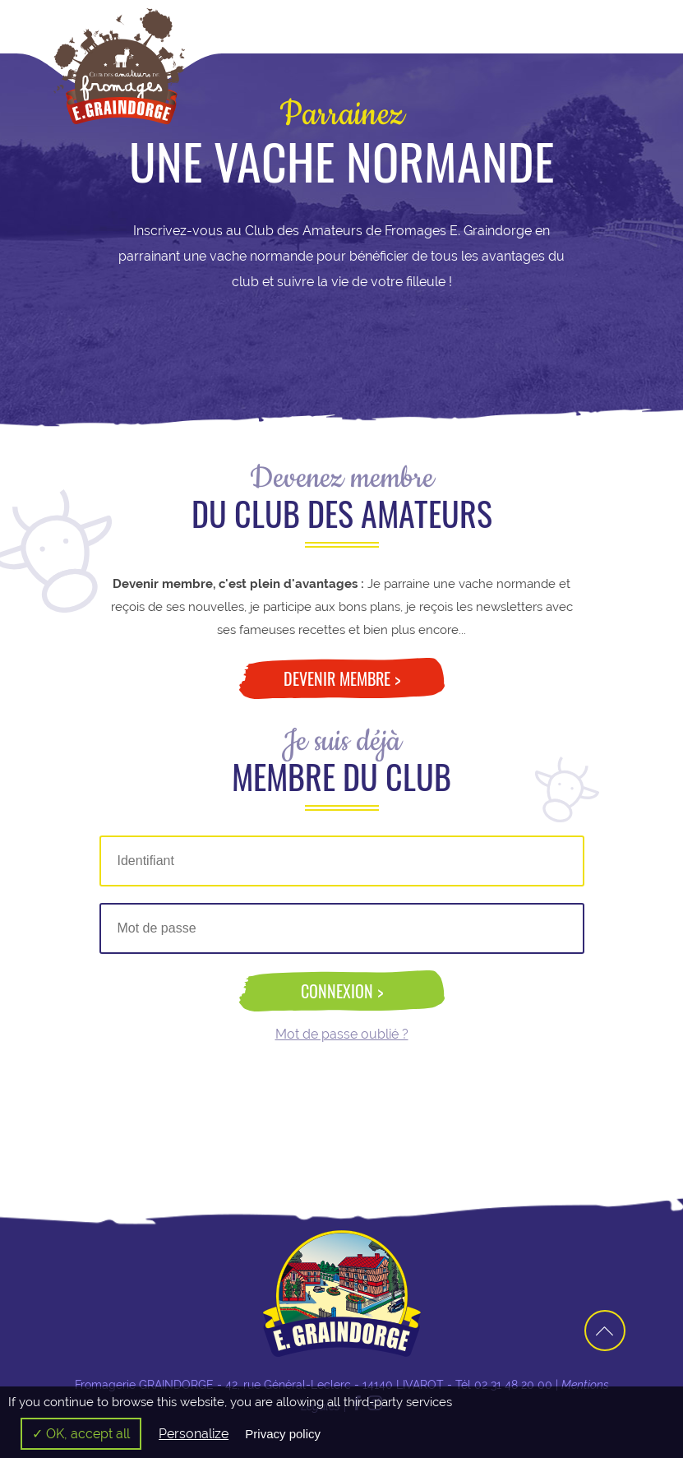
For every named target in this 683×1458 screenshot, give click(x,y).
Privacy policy (283, 1434)
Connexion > (342, 991)
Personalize (193, 1434)
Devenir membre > (342, 678)
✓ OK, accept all (81, 1434)
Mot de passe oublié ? (341, 1034)
